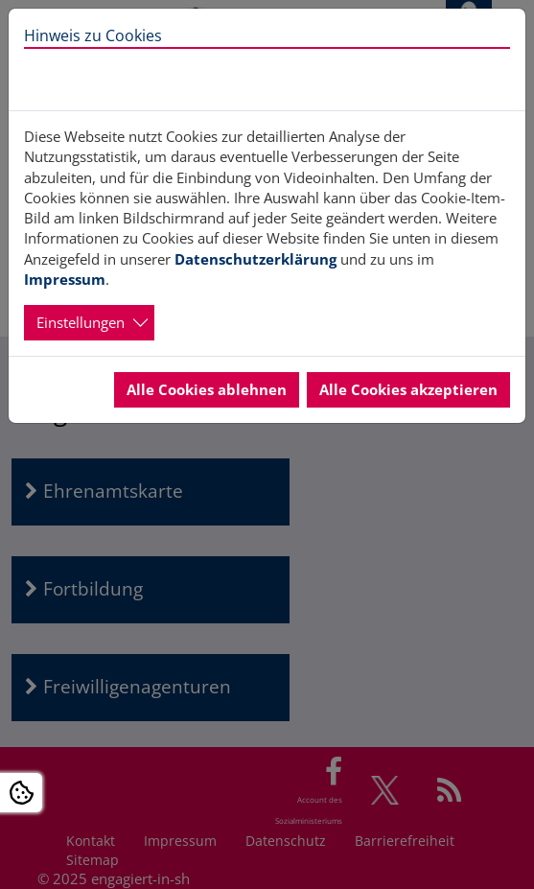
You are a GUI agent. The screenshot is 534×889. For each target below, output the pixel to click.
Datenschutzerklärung (255, 259)
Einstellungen (80, 322)
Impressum (64, 279)
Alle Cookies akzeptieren (408, 389)
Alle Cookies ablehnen (207, 389)
